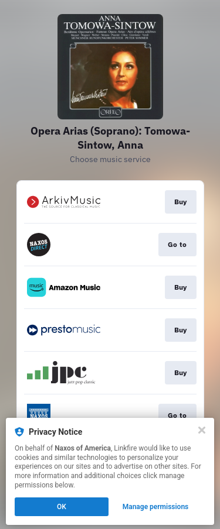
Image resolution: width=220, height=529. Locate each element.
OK (61, 507)
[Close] (201, 430)
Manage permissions (156, 507)
